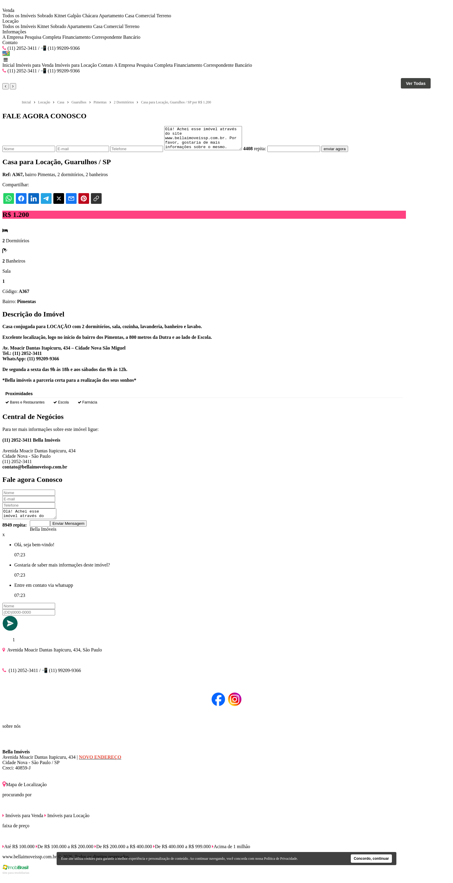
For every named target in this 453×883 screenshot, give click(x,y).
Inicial (8, 65)
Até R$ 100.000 (18, 852)
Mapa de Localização (24, 790)
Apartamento (111, 15)
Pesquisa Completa (43, 37)
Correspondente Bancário (116, 37)
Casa (129, 15)
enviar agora (344, 153)
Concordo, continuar (371, 858)
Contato (10, 42)
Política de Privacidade (280, 858)
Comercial (145, 15)
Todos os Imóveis (19, 15)
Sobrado (45, 15)
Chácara (90, 15)
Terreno (163, 15)
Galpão (74, 15)
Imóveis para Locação (76, 65)
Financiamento (76, 37)
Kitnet (60, 15)
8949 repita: (14, 531)
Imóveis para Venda (35, 65)
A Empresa (13, 37)
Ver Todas (416, 83)
